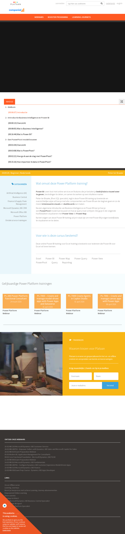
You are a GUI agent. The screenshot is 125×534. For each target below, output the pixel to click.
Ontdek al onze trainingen (16, 220)
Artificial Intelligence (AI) (17, 193)
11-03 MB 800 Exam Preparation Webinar (20, 460)
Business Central (20, 197)
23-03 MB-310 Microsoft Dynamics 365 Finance (22, 467)
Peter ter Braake (115, 173)
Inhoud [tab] (9, 101)
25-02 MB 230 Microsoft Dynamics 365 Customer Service (26, 446)
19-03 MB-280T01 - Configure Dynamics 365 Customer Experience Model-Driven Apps (38, 465)
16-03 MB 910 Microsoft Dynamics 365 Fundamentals (25, 462)
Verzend (110, 385)
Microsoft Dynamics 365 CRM (15, 208)
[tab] (122, 102)
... (5, 473)
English (119, 3)
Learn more (7, 530)
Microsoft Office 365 (19, 212)
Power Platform (20, 216)
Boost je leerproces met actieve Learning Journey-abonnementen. (31, 490)
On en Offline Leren (12, 485)
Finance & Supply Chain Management (17, 202)
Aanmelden (59, 3)
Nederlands (110, 3)
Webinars (38, 17)
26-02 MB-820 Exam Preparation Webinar (20, 452)
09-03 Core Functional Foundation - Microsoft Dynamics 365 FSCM (30, 457)
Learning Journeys (81, 17)
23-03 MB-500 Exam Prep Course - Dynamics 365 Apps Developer (30, 470)
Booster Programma (58, 17)
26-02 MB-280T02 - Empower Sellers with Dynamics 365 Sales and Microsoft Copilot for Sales (41, 449)
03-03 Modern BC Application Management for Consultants (27, 454)
